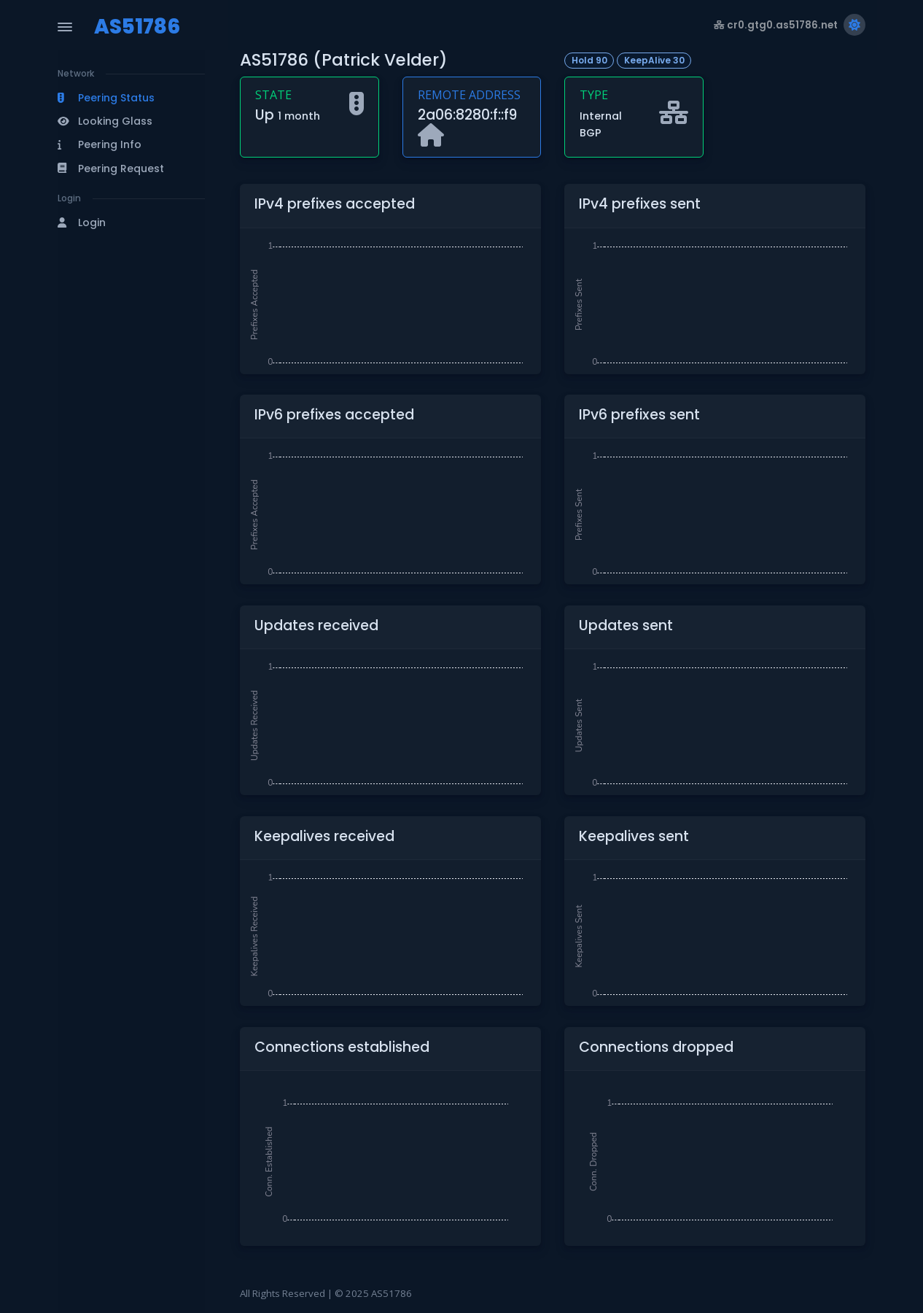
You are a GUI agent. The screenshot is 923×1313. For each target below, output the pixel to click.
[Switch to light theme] (854, 25)
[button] (131, 97)
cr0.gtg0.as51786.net (776, 25)
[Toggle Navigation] (64, 27)
